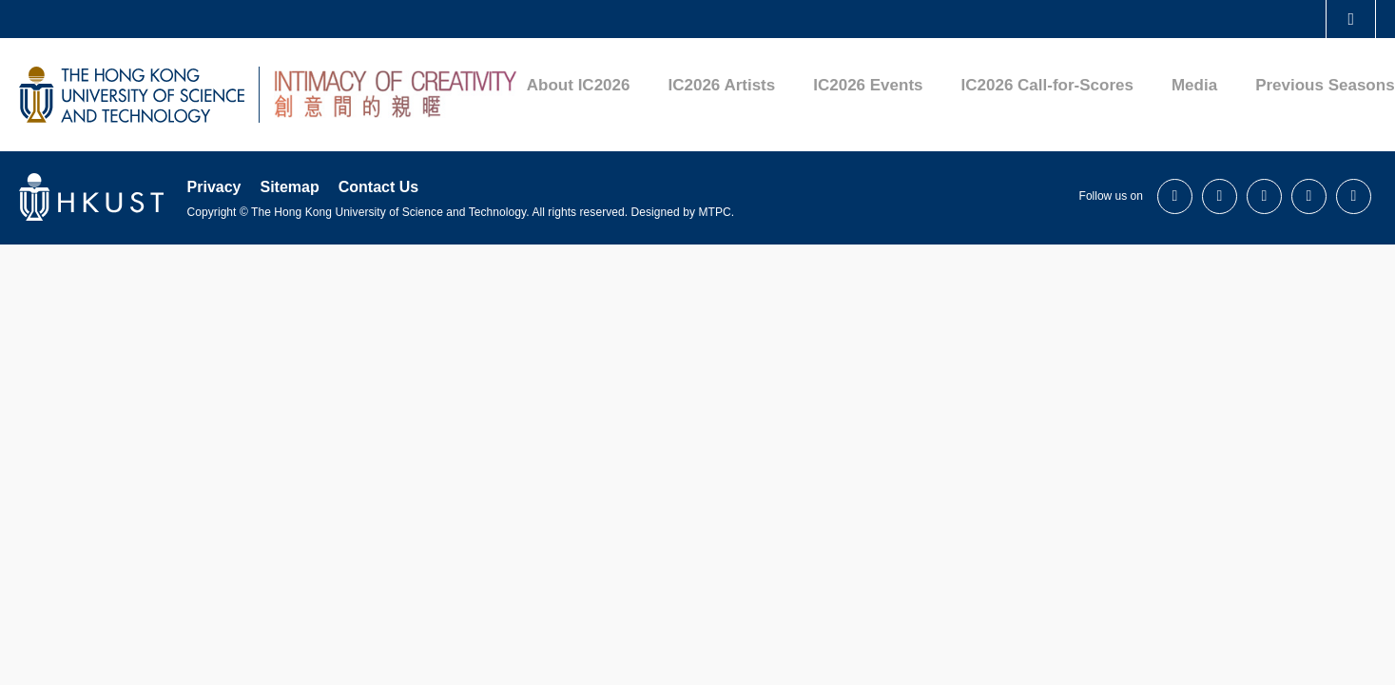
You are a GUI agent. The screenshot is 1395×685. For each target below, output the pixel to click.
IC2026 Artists (721, 85)
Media (1194, 85)
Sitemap (289, 187)
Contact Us (378, 187)
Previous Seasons (1324, 85)
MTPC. (716, 212)
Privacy (214, 187)
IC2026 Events (867, 85)
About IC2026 (578, 85)
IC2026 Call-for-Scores (1047, 85)
